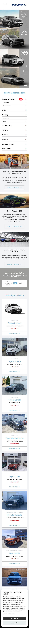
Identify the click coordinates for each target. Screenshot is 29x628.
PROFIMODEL (6, 149)
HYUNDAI (5, 139)
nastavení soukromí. (9, 614)
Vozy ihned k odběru (12, 99)
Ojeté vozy (6, 102)
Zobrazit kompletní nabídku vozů (13, 283)
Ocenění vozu (6, 105)
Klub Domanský (7, 125)
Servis (4, 110)
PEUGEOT (5, 135)
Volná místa (6, 118)
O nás (4, 121)
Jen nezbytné (14, 623)
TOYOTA (5, 130)
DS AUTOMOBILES (8, 144)
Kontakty (5, 115)
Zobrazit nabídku (13, 187)
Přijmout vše (14, 618)
